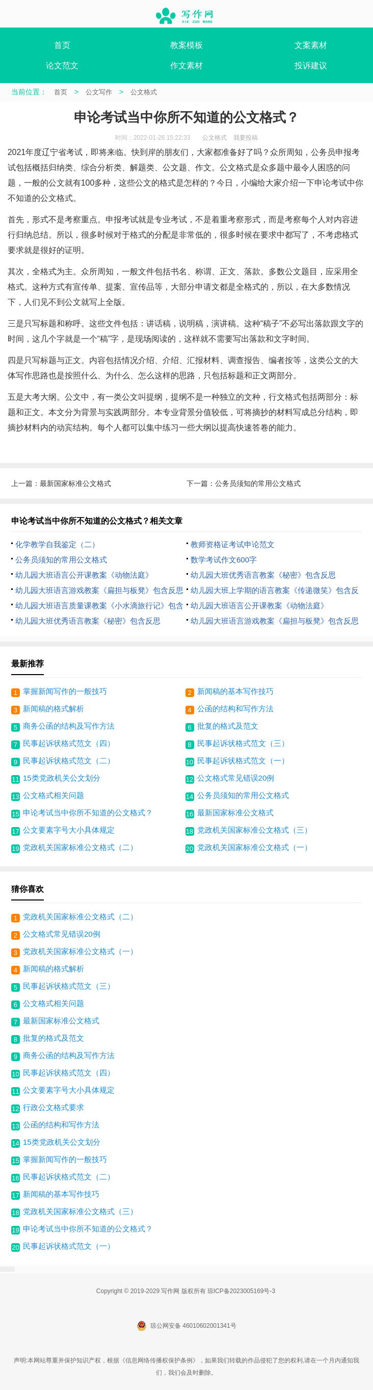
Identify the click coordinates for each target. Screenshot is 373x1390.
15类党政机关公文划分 (61, 778)
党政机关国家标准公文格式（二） (80, 847)
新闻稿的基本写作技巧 (235, 691)
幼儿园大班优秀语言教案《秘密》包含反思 (263, 575)
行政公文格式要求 (53, 1107)
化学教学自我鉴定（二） (57, 544)
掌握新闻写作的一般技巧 (65, 691)
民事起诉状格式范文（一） (243, 760)
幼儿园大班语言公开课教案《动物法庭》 (84, 575)
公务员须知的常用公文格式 (258, 483)
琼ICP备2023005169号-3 (241, 1291)
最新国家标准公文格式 (75, 483)
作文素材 (186, 65)
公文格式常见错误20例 (236, 778)
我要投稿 (245, 137)
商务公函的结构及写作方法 (69, 726)
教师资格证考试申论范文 (233, 544)
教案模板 (186, 45)
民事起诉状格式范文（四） (69, 743)
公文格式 (143, 92)
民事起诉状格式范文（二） (69, 760)
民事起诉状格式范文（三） (243, 743)
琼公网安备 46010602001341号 (186, 1326)
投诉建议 (311, 65)
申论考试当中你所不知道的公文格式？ (88, 812)
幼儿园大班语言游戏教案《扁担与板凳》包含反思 (99, 590)
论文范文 (62, 65)
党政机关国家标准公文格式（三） (254, 830)
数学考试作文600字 (224, 559)
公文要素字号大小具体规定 (69, 830)
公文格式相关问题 (53, 795)
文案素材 (311, 45)
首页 (62, 45)
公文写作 (99, 92)
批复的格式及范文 (227, 726)
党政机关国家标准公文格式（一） (254, 847)
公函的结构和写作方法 (235, 708)
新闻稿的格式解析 (53, 708)
